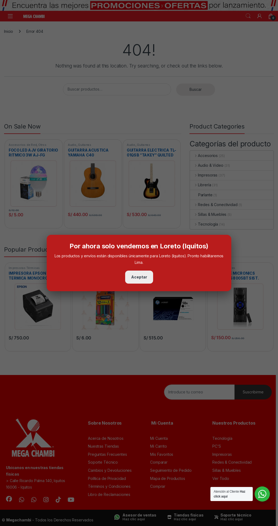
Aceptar (139, 277)
